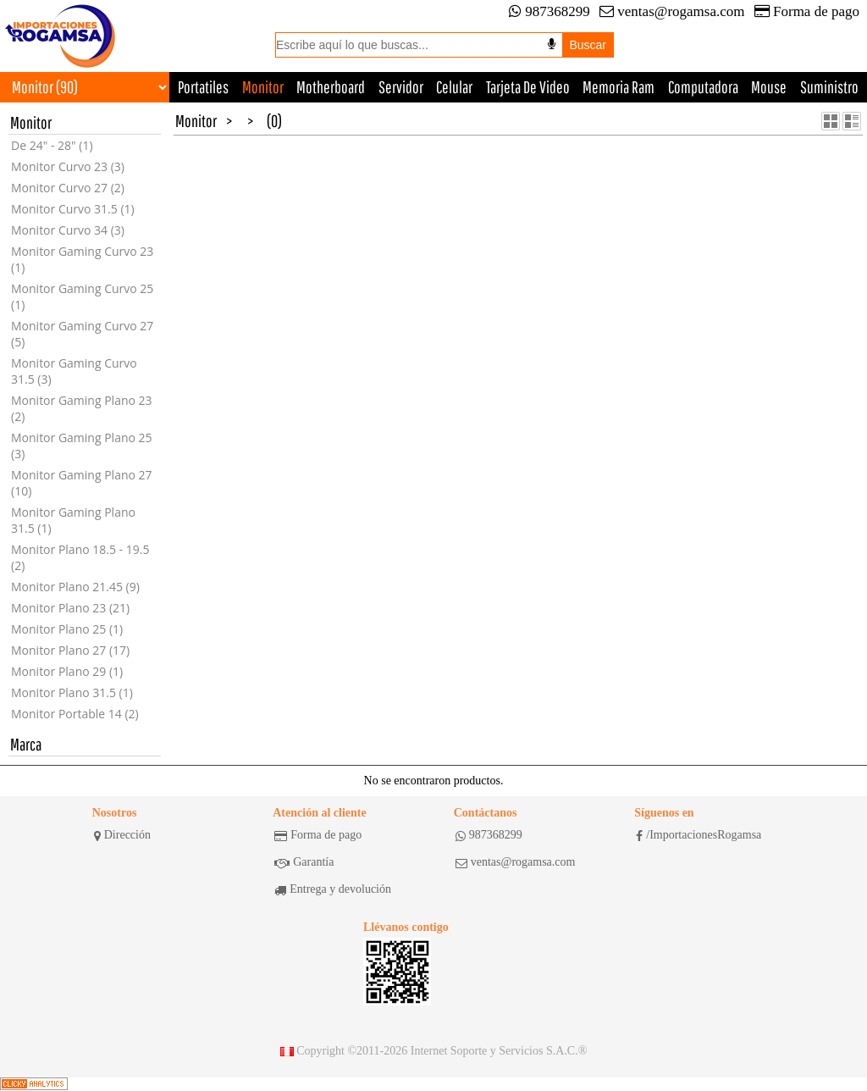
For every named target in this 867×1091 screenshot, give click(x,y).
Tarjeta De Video (528, 87)
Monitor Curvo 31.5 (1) (73, 209)
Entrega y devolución (332, 889)
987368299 (549, 11)
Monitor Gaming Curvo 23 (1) (82, 259)
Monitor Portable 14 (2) (75, 714)
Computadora (703, 87)
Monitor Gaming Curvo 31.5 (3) (74, 371)
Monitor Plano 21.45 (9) (75, 587)
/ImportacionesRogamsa (698, 835)
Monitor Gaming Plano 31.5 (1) (73, 520)
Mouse (769, 87)
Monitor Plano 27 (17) (70, 650)
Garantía (304, 862)
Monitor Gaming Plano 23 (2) (81, 408)
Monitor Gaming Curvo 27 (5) (82, 334)
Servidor (400, 87)
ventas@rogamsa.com (671, 11)
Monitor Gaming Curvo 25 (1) (82, 296)
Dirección (122, 835)
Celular (454, 87)
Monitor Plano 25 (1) (67, 629)
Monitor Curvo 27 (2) (67, 188)
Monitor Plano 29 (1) (67, 671)
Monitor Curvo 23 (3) (67, 166)
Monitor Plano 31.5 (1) (72, 692)
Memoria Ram (618, 87)
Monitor (263, 87)
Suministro (829, 87)
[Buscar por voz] (551, 44)
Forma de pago (806, 11)
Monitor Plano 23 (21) (70, 608)
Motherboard (330, 87)
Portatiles (203, 87)
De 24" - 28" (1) (52, 145)
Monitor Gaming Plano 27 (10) (81, 483)
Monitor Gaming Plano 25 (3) (81, 445)
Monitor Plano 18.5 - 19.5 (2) (80, 557)
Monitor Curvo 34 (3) (67, 230)
